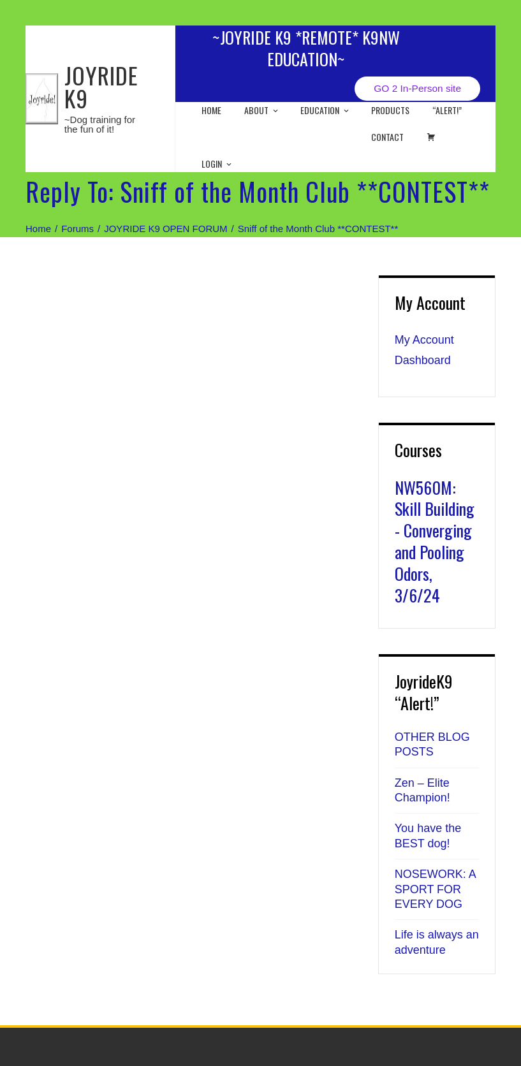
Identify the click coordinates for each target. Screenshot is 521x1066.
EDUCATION (325, 110)
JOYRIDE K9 (101, 86)
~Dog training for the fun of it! (99, 124)
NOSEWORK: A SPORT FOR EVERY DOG (435, 889)
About (262, 110)
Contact (387, 136)
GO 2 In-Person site (417, 88)
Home (211, 110)
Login (217, 163)
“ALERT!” (447, 110)
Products (390, 110)
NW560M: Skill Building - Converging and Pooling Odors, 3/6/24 (434, 541)
